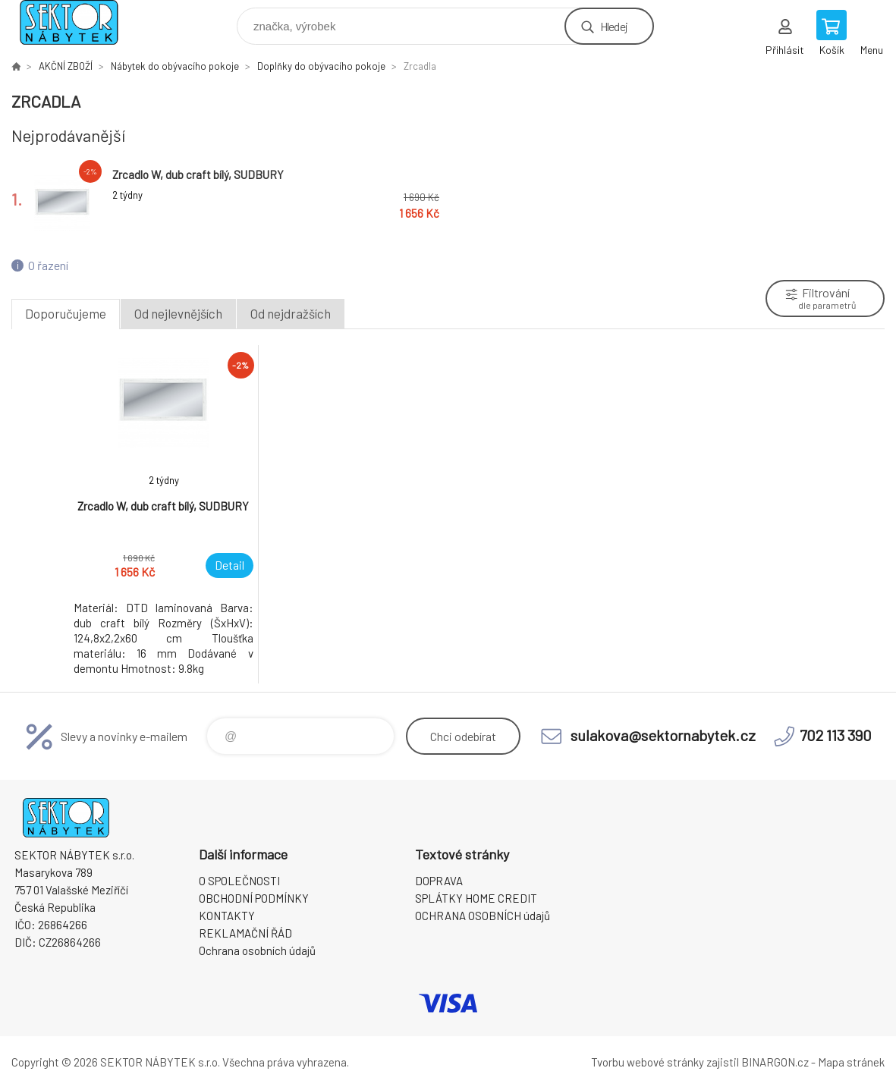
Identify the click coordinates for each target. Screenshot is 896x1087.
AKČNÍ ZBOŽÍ (66, 66)
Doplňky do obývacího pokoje (321, 66)
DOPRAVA (439, 881)
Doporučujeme (65, 313)
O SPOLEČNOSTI (239, 881)
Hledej (613, 26)
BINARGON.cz (775, 1062)
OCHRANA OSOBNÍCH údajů (482, 915)
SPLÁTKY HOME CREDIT (476, 898)
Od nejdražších (290, 313)
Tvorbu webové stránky (647, 1062)
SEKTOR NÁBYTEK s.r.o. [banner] (78, 22)
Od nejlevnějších (178, 313)
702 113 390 (836, 735)
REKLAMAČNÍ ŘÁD (245, 933)
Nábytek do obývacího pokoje (175, 66)
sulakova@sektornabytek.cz (663, 735)
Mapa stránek (851, 1062)
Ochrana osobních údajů (257, 950)
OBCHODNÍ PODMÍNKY (254, 898)
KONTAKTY (227, 915)
